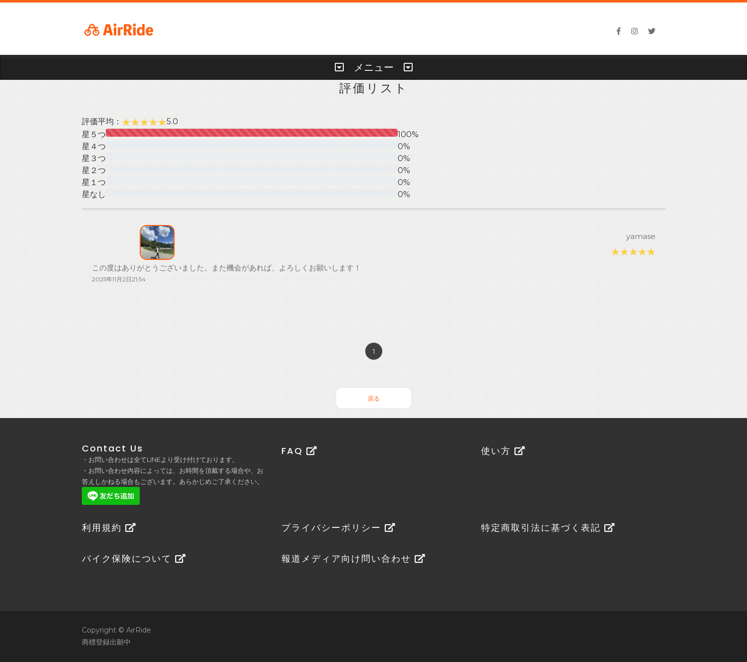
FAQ (299, 450)
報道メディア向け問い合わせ (353, 558)
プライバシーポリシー (338, 527)
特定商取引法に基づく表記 (548, 527)
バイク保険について (134, 558)
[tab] (373, 67)
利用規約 (109, 527)
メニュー (374, 67)
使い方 (503, 450)
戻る (374, 398)
